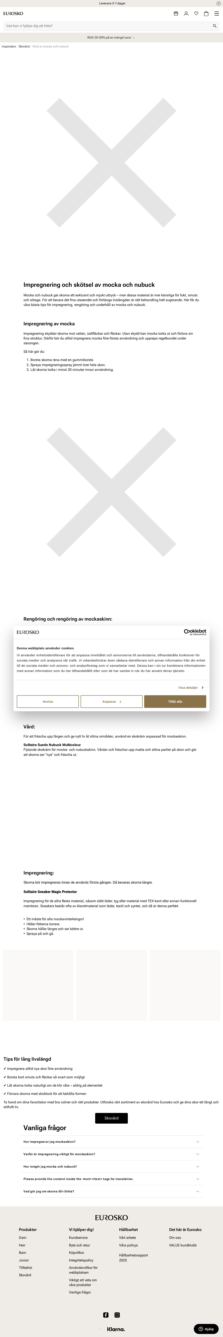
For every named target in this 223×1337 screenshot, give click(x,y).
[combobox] (108, 26)
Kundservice (78, 1238)
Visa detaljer (188, 687)
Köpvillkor (76, 1253)
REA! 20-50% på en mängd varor (111, 37)
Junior (24, 1260)
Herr (22, 1245)
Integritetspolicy (81, 1260)
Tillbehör (25, 1268)
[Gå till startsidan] (13, 13)
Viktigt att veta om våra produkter (83, 1282)
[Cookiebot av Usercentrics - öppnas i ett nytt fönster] (187, 632)
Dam (22, 1238)
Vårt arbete (127, 1238)
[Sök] (215, 26)
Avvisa (48, 701)
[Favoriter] (196, 13)
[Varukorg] (206, 13)
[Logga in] (186, 13)
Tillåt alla (175, 701)
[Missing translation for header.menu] (216, 13)
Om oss (175, 1238)
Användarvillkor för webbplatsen (83, 1270)
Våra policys (128, 1245)
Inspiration (9, 46)
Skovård (24, 46)
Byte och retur (79, 1245)
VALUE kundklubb (183, 1245)
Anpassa (111, 701)
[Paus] (218, 3)
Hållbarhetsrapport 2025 (133, 1257)
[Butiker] (176, 13)
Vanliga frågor (80, 1292)
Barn (22, 1253)
